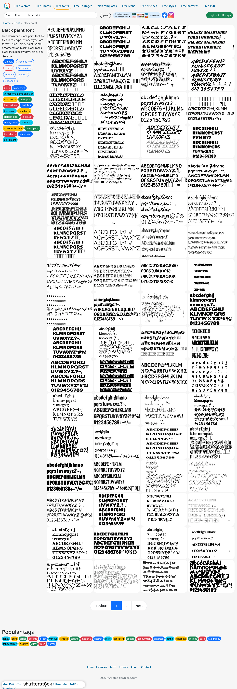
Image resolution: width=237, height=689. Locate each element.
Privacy (123, 667)
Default (9, 61)
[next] (139, 605)
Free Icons (128, 6)
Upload (105, 15)
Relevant (9, 74)
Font (17, 23)
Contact (146, 667)
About (134, 667)
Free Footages (83, 6)
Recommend (24, 68)
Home (7, 23)
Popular (23, 74)
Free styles (169, 6)
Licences (101, 667)
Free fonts (62, 6)
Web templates (107, 6)
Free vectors (22, 6)
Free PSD (209, 6)
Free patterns (189, 6)
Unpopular (10, 80)
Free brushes (148, 6)
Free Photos (43, 6)
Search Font (13, 15)
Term (113, 667)
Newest (9, 68)
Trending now (25, 61)
